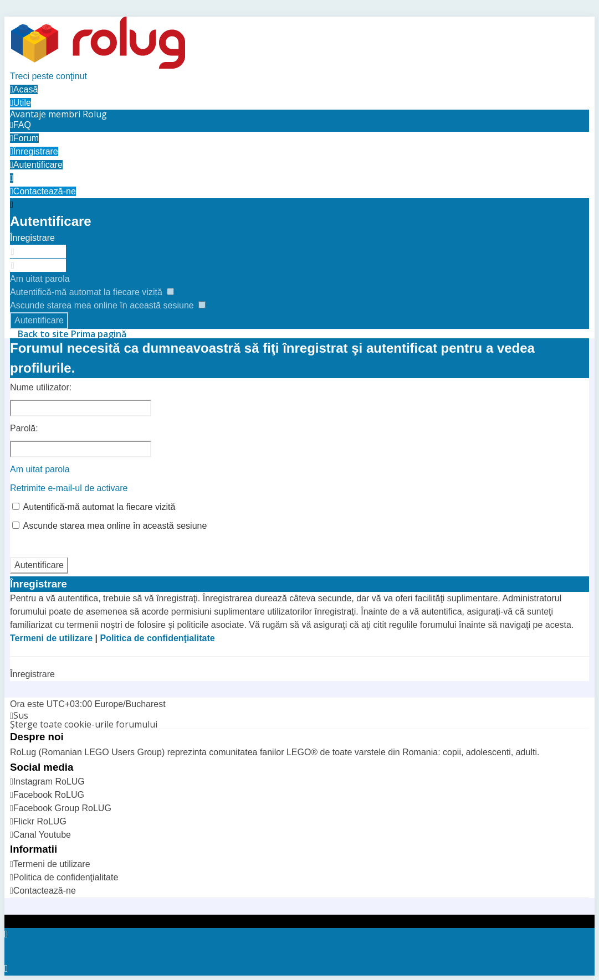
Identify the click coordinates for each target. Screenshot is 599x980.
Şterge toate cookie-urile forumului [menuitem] (83, 724)
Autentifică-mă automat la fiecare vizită (92, 292)
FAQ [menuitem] (20, 125)
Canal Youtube (42, 834)
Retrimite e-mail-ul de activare (69, 488)
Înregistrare (32, 238)
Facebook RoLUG (48, 795)
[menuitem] (58, 114)
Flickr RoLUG (39, 821)
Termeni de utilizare (51, 638)
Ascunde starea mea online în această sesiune (108, 305)
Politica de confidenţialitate (157, 638)
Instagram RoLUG (49, 781)
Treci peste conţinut (48, 76)
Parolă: (24, 428)
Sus (20, 715)
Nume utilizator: (40, 387)
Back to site (43, 334)
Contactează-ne (44, 890)
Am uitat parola (40, 278)
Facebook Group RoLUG (62, 808)
